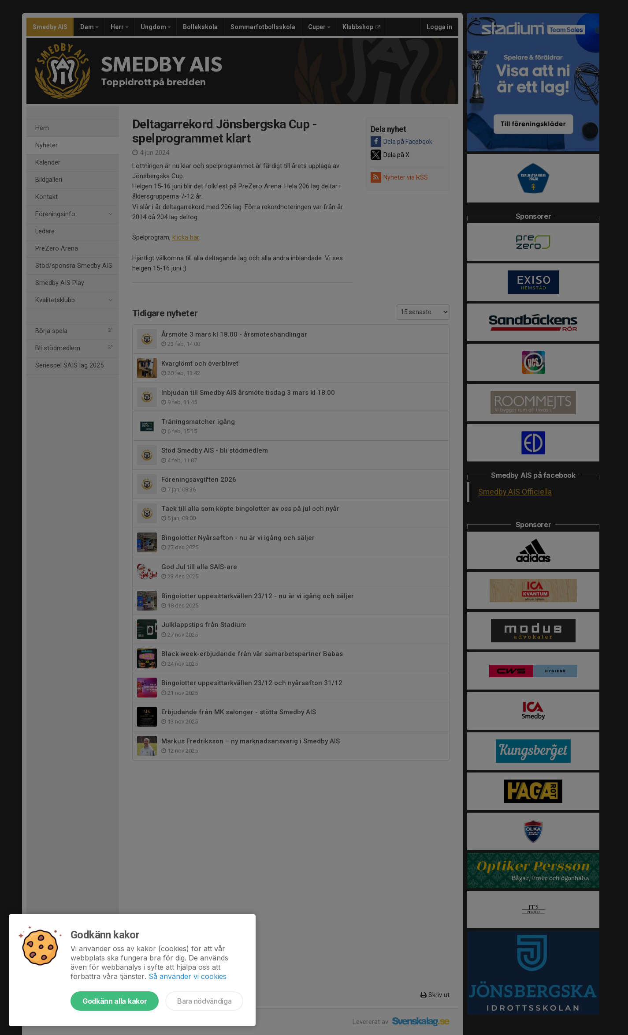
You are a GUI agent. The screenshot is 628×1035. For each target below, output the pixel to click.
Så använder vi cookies (188, 976)
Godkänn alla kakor (114, 1001)
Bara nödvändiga (204, 1001)
